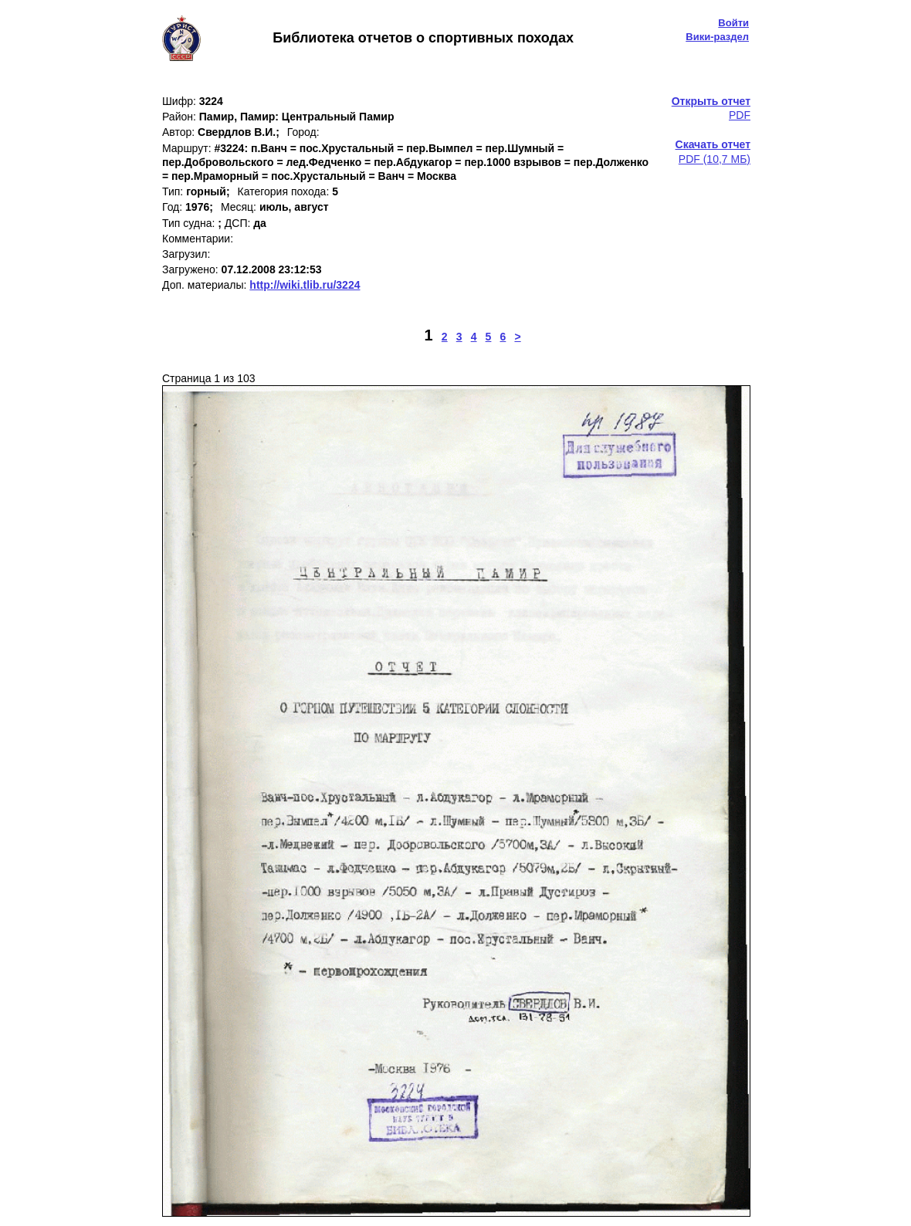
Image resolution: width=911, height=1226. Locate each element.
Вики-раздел (717, 36)
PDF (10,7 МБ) (713, 151)
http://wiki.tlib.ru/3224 (304, 285)
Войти (733, 23)
